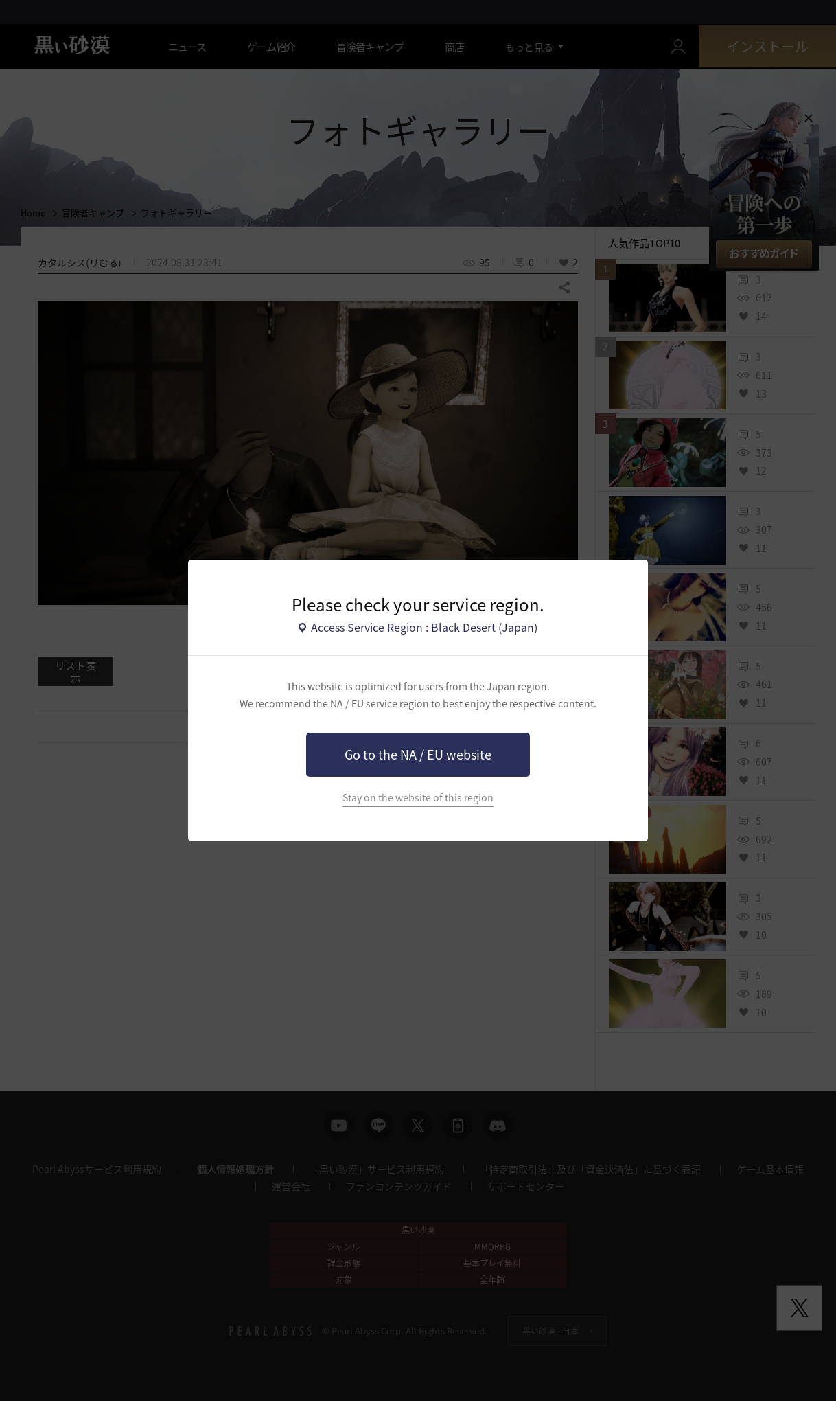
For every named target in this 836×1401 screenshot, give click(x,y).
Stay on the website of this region (418, 797)
